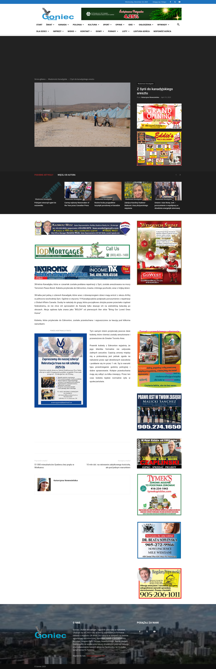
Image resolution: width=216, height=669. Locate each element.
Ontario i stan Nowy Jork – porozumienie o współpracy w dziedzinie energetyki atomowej (167, 205)
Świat (50, 24)
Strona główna (39, 79)
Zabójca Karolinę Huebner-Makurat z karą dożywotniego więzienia (136, 205)
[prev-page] (176, 175)
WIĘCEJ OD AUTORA (66, 175)
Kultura (93, 24)
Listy (125, 31)
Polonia (78, 24)
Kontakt (86, 31)
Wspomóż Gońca (162, 31)
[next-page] (180, 175)
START (39, 24)
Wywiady (163, 24)
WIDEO (72, 31)
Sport (107, 24)
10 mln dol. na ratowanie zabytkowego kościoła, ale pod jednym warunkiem (108, 466)
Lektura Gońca (141, 31)
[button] (178, 25)
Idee (131, 24)
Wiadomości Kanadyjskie (57, 79)
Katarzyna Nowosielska (150, 97)
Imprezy (58, 31)
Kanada (63, 24)
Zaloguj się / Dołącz (159, 2)
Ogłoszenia (146, 24)
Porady (113, 31)
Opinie (120, 24)
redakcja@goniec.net (95, 655)
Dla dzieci (42, 31)
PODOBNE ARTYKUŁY (43, 175)
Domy (100, 31)
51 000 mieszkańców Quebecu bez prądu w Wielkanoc (54, 466)
